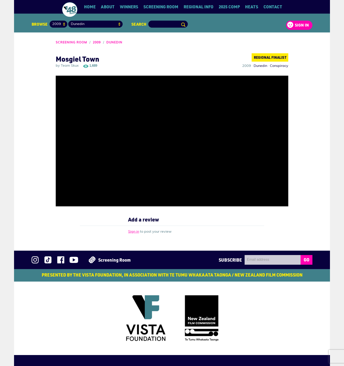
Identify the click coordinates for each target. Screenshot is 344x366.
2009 (97, 42)
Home (90, 6)
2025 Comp (229, 6)
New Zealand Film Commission (207, 320)
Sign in (302, 25)
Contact (272, 6)
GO (306, 259)
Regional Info (198, 6)
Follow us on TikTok (48, 259)
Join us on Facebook (60, 259)
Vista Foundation (140, 319)
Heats (251, 6)
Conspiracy (279, 66)
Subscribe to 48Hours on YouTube (74, 259)
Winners (129, 6)
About (108, 6)
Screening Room (160, 6)
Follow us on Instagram (35, 259)
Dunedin (114, 42)
